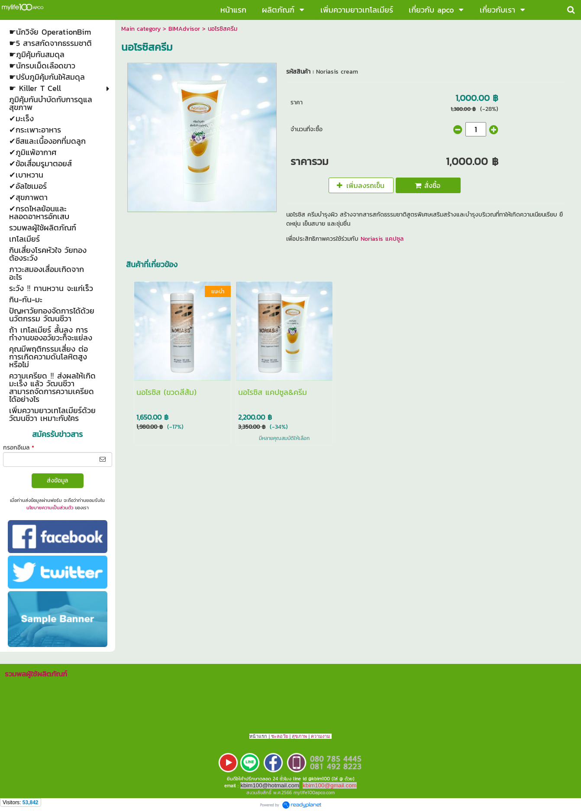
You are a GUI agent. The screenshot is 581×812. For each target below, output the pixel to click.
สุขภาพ (299, 736)
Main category (141, 28)
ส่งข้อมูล (57, 480)
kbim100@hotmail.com (269, 785)
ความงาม (320, 736)
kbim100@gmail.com (330, 785)
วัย (285, 736)
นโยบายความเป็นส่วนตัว (49, 507)
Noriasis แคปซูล (380, 238)
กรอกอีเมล (18, 447)
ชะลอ (277, 736)
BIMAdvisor (184, 28)
